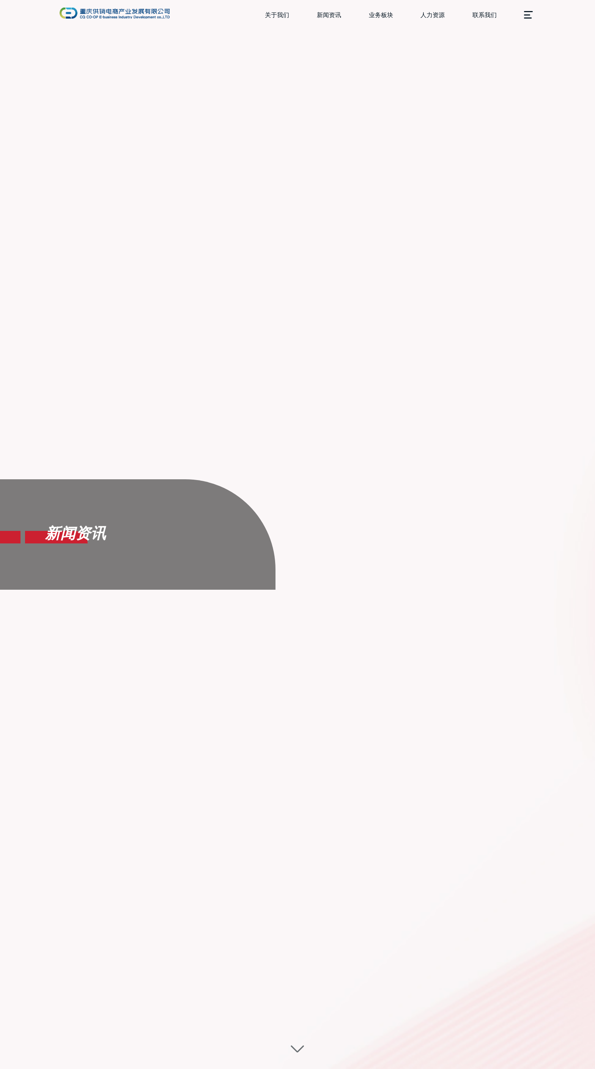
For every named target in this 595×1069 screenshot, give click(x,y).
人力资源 (432, 15)
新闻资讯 (329, 15)
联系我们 (484, 15)
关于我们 (277, 15)
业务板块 (381, 15)
